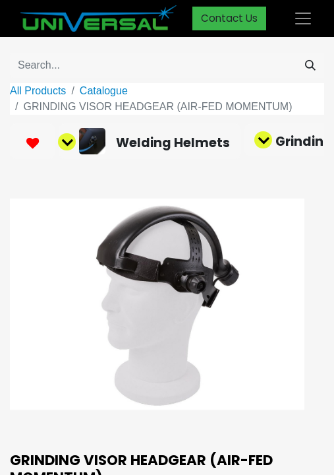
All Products (38, 90)
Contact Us (229, 18)
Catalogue (104, 90)
